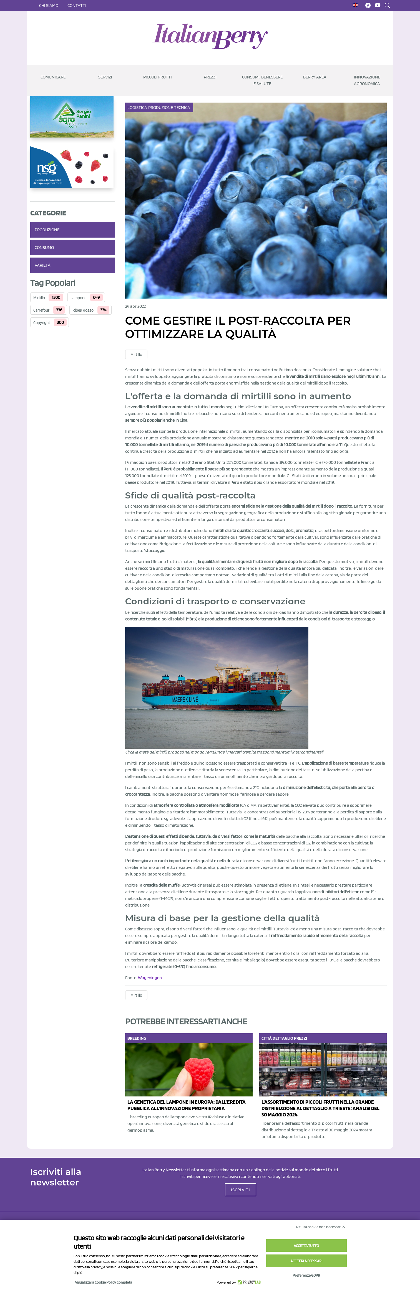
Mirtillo (39, 297)
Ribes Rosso (83, 310)
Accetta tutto (306, 1245)
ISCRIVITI (240, 1189)
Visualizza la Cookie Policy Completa (103, 1282)
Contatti (76, 5)
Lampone (78, 297)
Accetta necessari (306, 1261)
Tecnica (182, 107)
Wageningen (150, 977)
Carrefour (41, 310)
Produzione (47, 229)
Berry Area (314, 77)
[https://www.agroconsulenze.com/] (72, 121)
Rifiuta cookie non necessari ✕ (320, 1227)
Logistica (137, 107)
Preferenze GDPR (306, 1275)
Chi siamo (48, 5)
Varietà (43, 265)
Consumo (44, 247)
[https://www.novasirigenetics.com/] (72, 171)
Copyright (41, 322)
